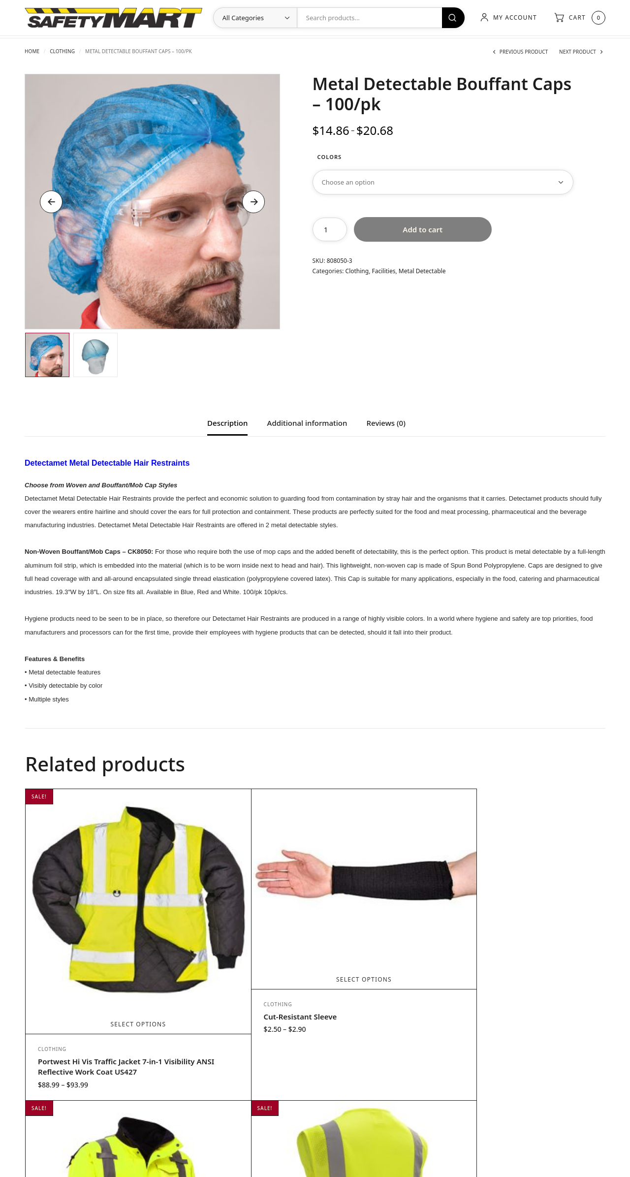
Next (253, 202)
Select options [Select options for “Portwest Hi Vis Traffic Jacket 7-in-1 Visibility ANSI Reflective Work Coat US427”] (98, 943)
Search (452, 17)
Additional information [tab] (307, 423)
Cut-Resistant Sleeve (219, 951)
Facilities (384, 271)
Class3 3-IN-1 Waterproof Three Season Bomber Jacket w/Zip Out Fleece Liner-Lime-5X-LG (385, 990)
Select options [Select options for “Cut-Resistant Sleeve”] (242, 914)
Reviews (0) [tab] (386, 423)
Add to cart (422, 229)
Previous (51, 202)
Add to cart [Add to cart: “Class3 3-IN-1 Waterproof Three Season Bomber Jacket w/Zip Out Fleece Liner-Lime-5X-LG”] (386, 943)
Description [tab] (227, 423)
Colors (329, 156)
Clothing (62, 51)
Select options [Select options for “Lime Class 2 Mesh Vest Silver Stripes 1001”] (531, 943)
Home (32, 51)
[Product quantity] (330, 229)
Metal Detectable (422, 271)
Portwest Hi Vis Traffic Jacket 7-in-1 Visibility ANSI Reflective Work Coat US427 (93, 990)
